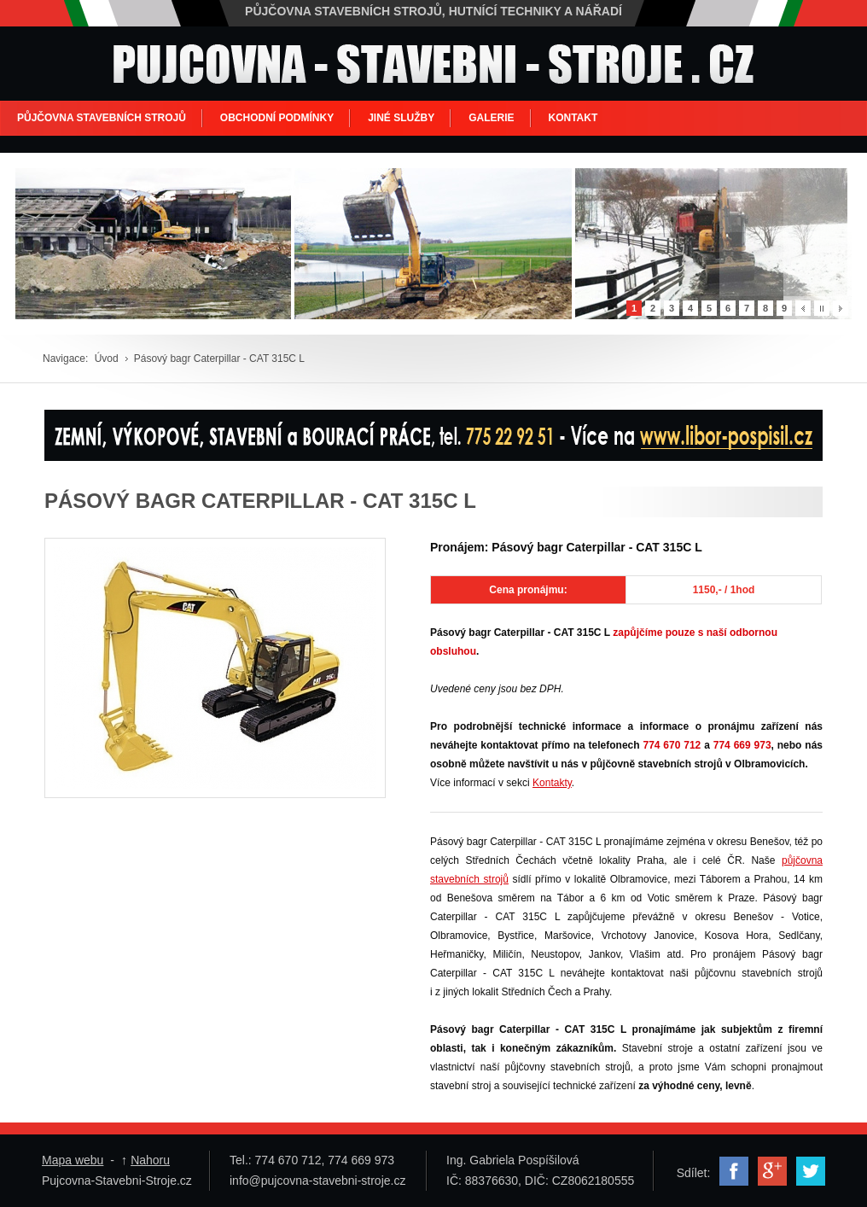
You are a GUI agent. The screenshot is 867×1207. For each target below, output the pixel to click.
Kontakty (552, 783)
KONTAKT (573, 118)
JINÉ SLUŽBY (401, 118)
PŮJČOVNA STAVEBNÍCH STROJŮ (101, 118)
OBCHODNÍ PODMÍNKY (277, 118)
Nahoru (150, 1160)
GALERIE (491, 118)
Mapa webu (72, 1160)
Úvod (107, 358)
